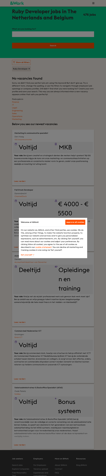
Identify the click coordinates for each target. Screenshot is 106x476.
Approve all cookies (75, 222)
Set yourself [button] (27, 255)
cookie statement (43, 247)
